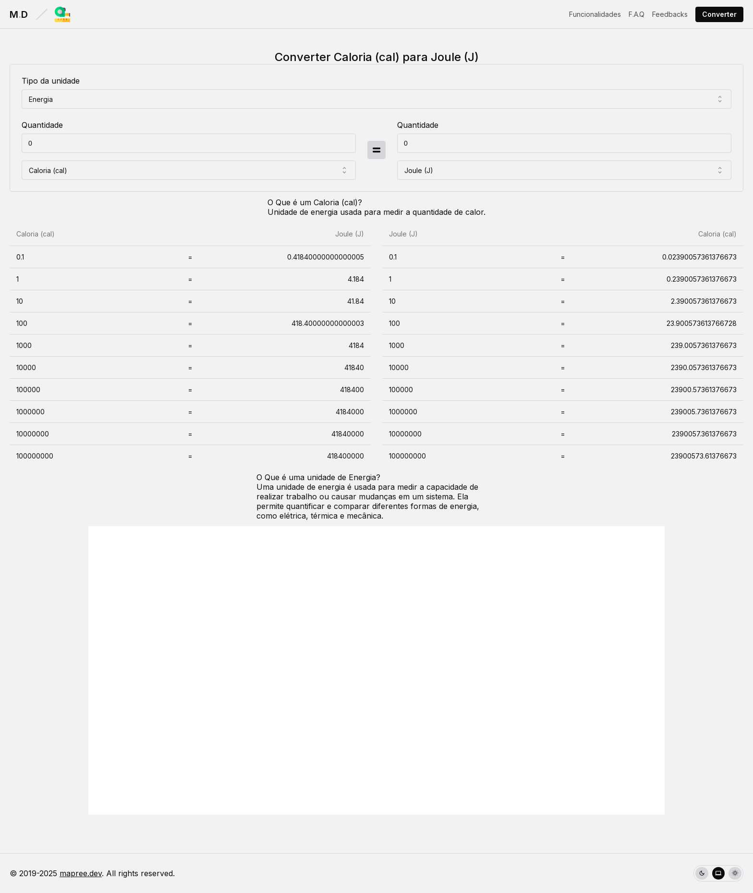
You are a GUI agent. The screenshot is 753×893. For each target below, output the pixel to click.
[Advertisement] (376, 670)
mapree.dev (81, 873)
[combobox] (376, 99)
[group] (718, 873)
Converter (719, 14)
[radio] (701, 873)
